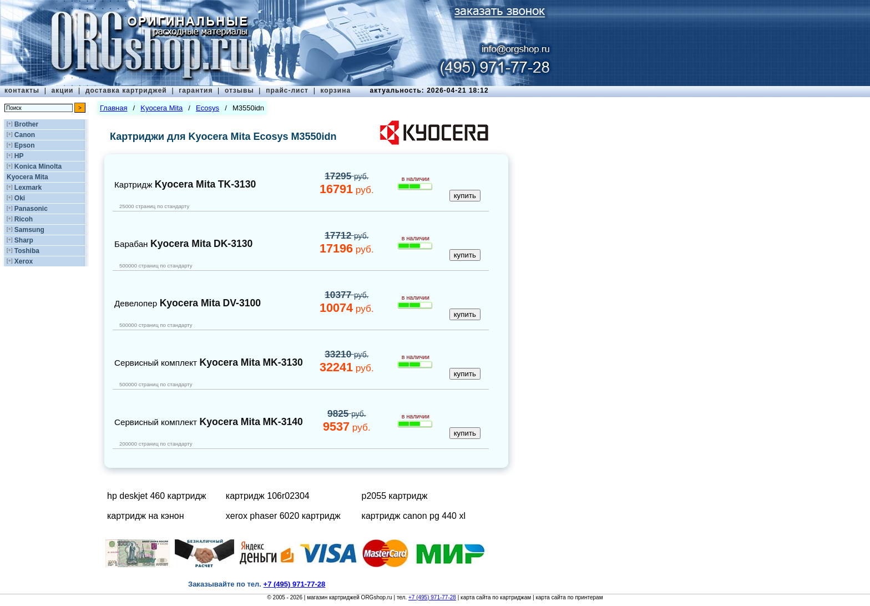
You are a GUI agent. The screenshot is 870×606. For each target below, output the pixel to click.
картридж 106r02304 (268, 496)
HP (19, 156)
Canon (24, 135)
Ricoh (23, 219)
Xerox (23, 261)
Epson (24, 145)
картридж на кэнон (145, 516)
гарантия (196, 90)
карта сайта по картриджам (496, 597)
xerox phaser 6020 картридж (283, 516)
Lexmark (28, 187)
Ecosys (207, 108)
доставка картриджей (126, 90)
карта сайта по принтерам (569, 597)
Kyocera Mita (27, 177)
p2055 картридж (395, 496)
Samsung (29, 230)
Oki (19, 198)
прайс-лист (287, 90)
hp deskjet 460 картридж (156, 496)
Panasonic (31, 209)
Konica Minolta (38, 166)
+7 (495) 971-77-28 (432, 597)
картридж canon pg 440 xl (414, 516)
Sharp (23, 240)
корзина (335, 90)
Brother (26, 124)
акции (63, 90)
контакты (21, 90)
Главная (113, 108)
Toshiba (26, 251)
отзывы (239, 90)
